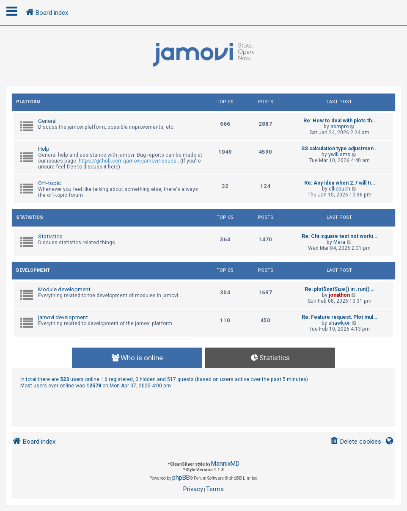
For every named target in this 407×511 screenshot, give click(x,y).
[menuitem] (356, 442)
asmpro (339, 127)
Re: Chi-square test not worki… (339, 236)
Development (33, 270)
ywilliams (339, 154)
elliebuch (339, 189)
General (47, 121)
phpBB (181, 477)
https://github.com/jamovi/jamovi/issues (127, 161)
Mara (339, 242)
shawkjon (339, 323)
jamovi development (63, 317)
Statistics (29, 217)
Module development (64, 289)
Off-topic (49, 183)
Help (44, 149)
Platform (28, 102)
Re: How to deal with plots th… (339, 121)
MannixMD (225, 463)
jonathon (339, 295)
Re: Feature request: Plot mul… (339, 317)
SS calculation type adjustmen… (339, 149)
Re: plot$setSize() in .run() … (339, 289)
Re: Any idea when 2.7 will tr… (339, 183)
